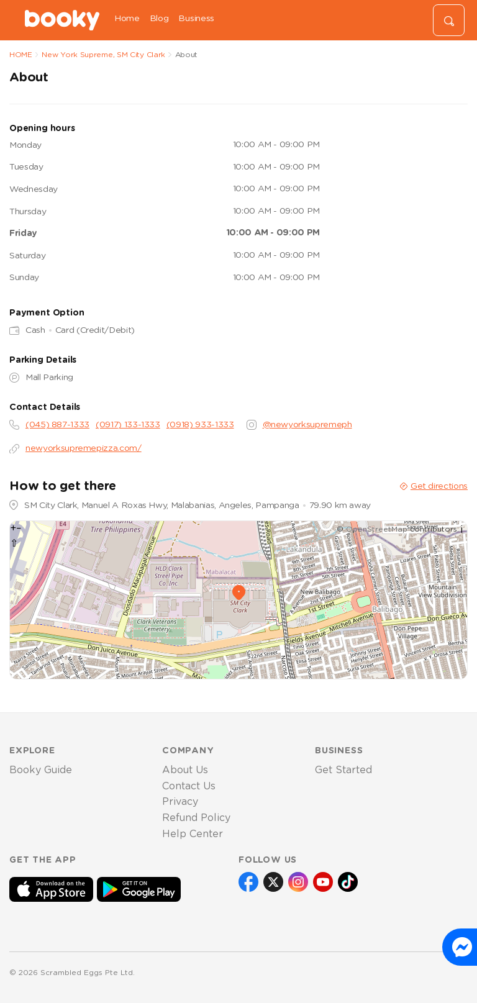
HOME (20, 54)
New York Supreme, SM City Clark (103, 54)
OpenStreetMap (376, 529)
